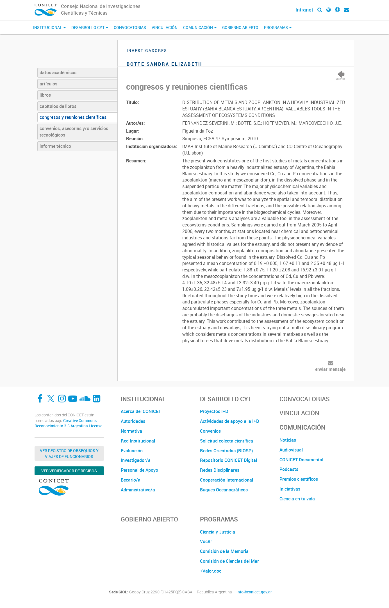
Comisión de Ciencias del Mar (229, 561)
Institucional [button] (49, 27)
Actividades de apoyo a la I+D (229, 421)
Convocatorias (130, 27)
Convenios (210, 431)
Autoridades (133, 421)
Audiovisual (291, 450)
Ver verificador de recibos (69, 470)
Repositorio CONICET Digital (228, 460)
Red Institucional (138, 441)
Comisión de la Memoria (224, 551)
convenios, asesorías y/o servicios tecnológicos (74, 131)
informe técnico (55, 146)
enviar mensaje (330, 369)
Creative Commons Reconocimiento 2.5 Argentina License (68, 423)
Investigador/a (136, 460)
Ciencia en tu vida (297, 499)
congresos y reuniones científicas (73, 117)
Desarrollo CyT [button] (89, 27)
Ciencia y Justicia (217, 532)
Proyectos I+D (214, 411)
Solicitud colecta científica (226, 441)
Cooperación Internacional (226, 480)
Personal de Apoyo (139, 470)
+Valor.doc (210, 571)
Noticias (287, 440)
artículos (48, 84)
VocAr (206, 541)
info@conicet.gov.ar (254, 592)
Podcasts (288, 469)
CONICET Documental (301, 460)
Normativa (131, 431)
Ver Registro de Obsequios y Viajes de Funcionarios (69, 453)
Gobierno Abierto (240, 27)
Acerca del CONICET (141, 411)
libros (45, 95)
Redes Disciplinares (219, 470)
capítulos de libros (58, 106)
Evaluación (132, 451)
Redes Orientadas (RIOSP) (226, 451)
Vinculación (165, 27)
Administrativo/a (138, 490)
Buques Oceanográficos (224, 490)
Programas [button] (278, 27)
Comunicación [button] (200, 27)
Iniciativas (289, 489)
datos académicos (58, 72)
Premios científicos (298, 479)
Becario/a (130, 480)
